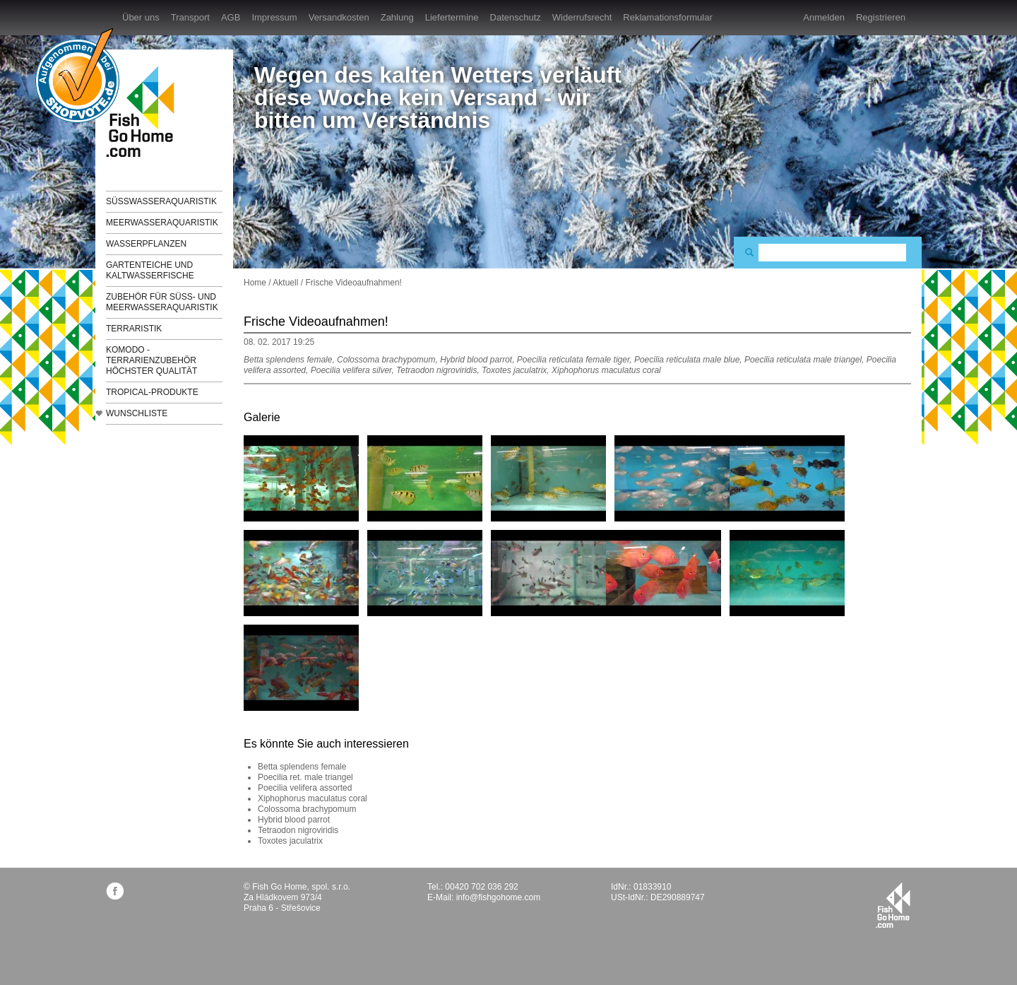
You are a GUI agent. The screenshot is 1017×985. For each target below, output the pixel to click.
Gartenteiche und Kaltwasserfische (150, 270)
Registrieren (880, 17)
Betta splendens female (302, 767)
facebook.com (115, 891)
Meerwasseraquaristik (162, 223)
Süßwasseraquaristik (161, 201)
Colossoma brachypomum (307, 809)
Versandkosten (339, 17)
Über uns (141, 17)
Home (255, 283)
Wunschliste (136, 413)
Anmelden (824, 17)
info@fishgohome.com (498, 897)
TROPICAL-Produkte (152, 392)
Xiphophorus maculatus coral (312, 798)
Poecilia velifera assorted (305, 788)
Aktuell (285, 283)
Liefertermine (452, 17)
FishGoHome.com (145, 111)
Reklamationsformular (667, 17)
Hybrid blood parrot (294, 820)
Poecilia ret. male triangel (305, 777)
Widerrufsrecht (582, 17)
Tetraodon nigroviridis (298, 830)
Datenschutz (515, 17)
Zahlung (397, 17)
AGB (230, 17)
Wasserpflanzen (146, 244)
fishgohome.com (893, 905)
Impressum (274, 17)
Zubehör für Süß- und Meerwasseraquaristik (162, 302)
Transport (190, 17)
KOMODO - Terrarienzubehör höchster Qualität (151, 360)
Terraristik (134, 329)
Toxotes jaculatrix (290, 841)
